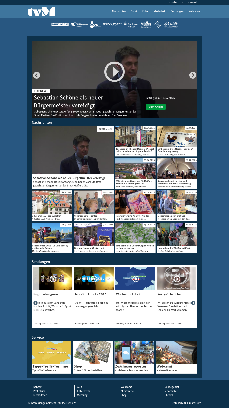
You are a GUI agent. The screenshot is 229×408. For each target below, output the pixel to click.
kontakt (193, 2)
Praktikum (39, 391)
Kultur (145, 11)
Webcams (194, 11)
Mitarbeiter (171, 391)
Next (192, 76)
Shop (124, 395)
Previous (36, 76)
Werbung (82, 395)
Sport (134, 11)
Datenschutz (179, 403)
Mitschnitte (127, 391)
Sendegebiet (172, 386)
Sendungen (177, 11)
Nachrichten (119, 11)
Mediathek (159, 11)
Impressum (195, 403)
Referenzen (83, 391)
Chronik (169, 395)
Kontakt (37, 386)
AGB (79, 386)
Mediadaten (40, 395)
